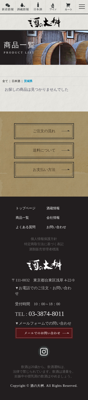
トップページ (25, 208)
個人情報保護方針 (44, 239)
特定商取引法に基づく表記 (44, 244)
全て (5, 81)
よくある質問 (25, 227)
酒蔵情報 (53, 208)
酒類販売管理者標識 (44, 249)
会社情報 (53, 217)
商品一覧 (22, 217)
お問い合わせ (56, 227)
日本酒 (16, 81)
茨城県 (28, 81)
